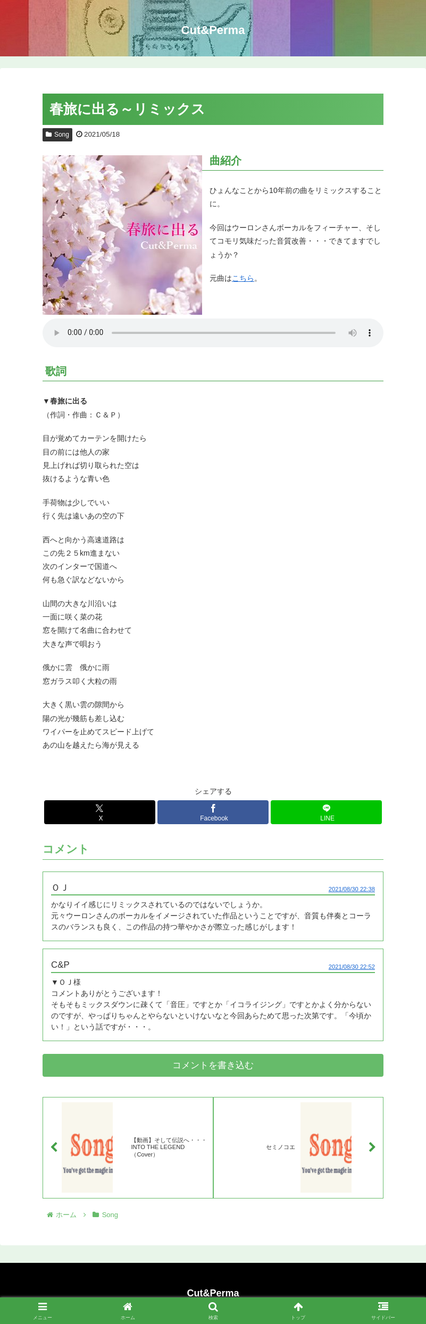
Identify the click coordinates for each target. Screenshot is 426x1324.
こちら (243, 278)
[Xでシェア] (99, 812)
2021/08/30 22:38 (352, 889)
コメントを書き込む (213, 1065)
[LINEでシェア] (326, 812)
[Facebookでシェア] (212, 812)
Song (57, 134)
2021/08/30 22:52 (352, 966)
